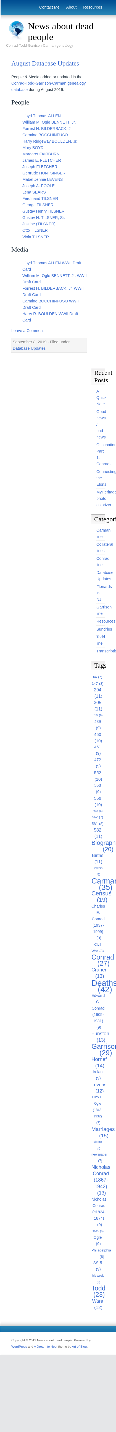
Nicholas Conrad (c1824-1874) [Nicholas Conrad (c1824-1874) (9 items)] (99, 1212)
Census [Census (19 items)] (101, 896)
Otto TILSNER (35, 230)
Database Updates (29, 348)
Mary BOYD (33, 147)
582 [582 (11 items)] (98, 833)
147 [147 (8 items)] (98, 683)
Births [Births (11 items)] (97, 859)
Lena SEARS (34, 192)
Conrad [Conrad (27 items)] (102, 960)
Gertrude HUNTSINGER (43, 173)
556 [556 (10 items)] (98, 802)
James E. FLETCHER (41, 160)
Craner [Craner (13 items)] (99, 973)
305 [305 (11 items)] (98, 706)
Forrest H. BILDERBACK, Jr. (47, 128)
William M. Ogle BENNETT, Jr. (49, 122)
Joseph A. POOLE (38, 186)
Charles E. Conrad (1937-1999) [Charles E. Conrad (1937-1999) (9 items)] (98, 922)
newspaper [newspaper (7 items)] (99, 1158)
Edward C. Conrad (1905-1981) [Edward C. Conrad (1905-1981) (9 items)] (98, 1012)
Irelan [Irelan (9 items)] (98, 1075)
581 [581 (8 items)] (98, 823)
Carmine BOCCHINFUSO (45, 135)
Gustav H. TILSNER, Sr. (43, 217)
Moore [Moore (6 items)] (97, 1145)
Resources (92, 7)
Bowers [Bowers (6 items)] (98, 872)
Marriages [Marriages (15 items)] (103, 1132)
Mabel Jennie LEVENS (42, 179)
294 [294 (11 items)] (98, 693)
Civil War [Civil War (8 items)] (97, 948)
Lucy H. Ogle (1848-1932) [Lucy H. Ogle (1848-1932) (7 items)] (97, 1110)
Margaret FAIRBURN (40, 154)
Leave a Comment (27, 330)
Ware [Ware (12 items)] (97, 1304)
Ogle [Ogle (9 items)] (97, 1241)
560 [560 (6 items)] (98, 811)
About (71, 7)
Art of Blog (79, 1346)
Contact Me (49, 7)
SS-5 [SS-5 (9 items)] (97, 1266)
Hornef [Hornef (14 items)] (99, 1062)
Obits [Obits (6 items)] (98, 1231)
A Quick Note (101, 397)
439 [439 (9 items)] (97, 725)
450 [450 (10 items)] (98, 738)
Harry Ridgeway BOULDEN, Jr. (49, 141)
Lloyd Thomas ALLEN (41, 116)
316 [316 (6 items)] (98, 715)
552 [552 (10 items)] (98, 776)
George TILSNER (38, 205)
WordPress (19, 1346)
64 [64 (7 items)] (97, 677)
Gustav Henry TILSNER (43, 211)
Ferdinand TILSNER (40, 198)
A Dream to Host (45, 1346)
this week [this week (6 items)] (97, 1279)
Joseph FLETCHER (39, 166)
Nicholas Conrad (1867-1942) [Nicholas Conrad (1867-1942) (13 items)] (100, 1180)
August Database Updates (45, 63)
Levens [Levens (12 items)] (98, 1088)
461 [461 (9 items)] (97, 751)
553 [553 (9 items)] (97, 789)
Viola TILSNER (35, 237)
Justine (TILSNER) (39, 224)
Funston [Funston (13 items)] (100, 1037)
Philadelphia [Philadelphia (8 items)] (101, 1254)
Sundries (104, 629)
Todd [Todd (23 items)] (98, 1291)
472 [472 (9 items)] (97, 763)
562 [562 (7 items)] (97, 817)
